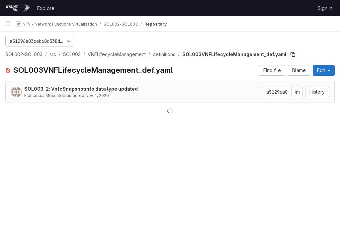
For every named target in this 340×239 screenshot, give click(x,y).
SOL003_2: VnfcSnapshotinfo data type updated (81, 89)
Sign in (325, 8)
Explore (45, 8)
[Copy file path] (293, 54)
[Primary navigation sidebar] (8, 24)
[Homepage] (18, 8)
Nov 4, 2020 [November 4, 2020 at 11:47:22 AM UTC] (97, 95)
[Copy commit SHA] (297, 92)
